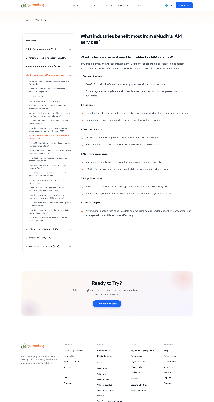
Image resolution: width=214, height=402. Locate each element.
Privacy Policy (137, 367)
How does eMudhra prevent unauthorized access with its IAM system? (47, 174)
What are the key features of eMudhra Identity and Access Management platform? (49, 114)
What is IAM (102, 374)
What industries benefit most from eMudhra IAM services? (49, 137)
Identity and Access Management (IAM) (45, 75)
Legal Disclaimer (138, 361)
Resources (105, 5)
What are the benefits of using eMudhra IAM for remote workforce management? (50, 189)
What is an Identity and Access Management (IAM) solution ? (49, 83)
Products (72, 5)
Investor (67, 367)
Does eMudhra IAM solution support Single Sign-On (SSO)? (47, 167)
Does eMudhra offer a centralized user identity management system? (49, 144)
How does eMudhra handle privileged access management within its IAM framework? (49, 196)
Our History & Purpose (74, 350)
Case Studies (170, 361)
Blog (166, 350)
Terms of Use (136, 356)
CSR (65, 377)
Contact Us (184, 5)
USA (168, 5)
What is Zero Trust (105, 390)
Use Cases (88, 5)
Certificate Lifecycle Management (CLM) (46, 58)
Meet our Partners (139, 390)
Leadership (69, 356)
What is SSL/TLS (104, 385)
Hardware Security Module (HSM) (42, 246)
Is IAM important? (36, 96)
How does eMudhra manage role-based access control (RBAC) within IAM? (50, 159)
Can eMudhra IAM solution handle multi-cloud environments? (49, 122)
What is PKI (102, 368)
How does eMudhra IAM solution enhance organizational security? (47, 107)
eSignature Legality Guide (142, 350)
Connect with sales (107, 303)
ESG (66, 372)
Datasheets (169, 367)
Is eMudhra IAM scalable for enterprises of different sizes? (47, 181)
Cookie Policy (137, 372)
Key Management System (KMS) (42, 229)
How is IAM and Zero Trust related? (44, 101)
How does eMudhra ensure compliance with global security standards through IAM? (48, 129)
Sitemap (68, 383)
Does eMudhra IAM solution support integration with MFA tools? (50, 204)
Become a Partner (139, 385)
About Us (122, 5)
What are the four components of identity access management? (47, 90)
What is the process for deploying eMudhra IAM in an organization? (50, 219)
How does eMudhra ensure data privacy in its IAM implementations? (49, 211)
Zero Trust (31, 40)
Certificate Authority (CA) (38, 237)
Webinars (168, 372)
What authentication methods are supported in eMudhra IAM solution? (50, 152)
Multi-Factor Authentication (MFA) (43, 66)
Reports (167, 377)
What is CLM (103, 379)
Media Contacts (104, 356)
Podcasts (168, 383)
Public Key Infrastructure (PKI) (41, 49)
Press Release (170, 356)
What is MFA (103, 395)
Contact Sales (103, 350)
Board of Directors (72, 361)
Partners (137, 5)
